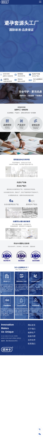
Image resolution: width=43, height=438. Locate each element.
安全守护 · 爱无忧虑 (30, 91)
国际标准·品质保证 (21, 29)
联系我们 (31, 344)
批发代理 (31, 336)
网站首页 (31, 325)
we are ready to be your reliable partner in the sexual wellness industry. (11, 337)
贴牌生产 (31, 333)
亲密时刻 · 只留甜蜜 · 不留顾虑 (30, 96)
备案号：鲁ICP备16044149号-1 (9, 341)
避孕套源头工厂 (21, 23)
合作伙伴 (31, 340)
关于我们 (31, 329)
